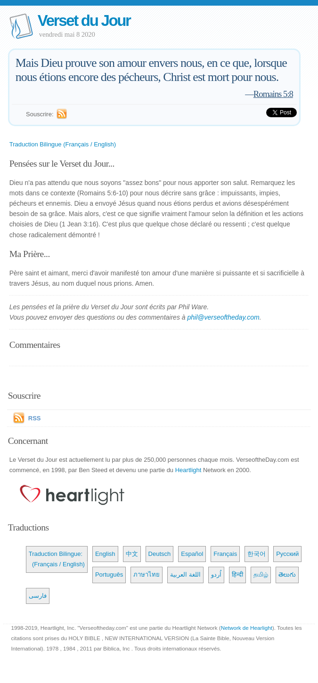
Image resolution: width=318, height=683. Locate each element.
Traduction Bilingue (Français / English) (62, 144)
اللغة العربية (185, 574)
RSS (34, 418)
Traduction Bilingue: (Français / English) (57, 559)
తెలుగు (287, 574)
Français (225, 553)
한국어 (256, 553)
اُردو (216, 574)
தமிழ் (260, 574)
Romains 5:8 (273, 94)
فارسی (38, 595)
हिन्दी (237, 574)
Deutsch (159, 553)
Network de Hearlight (246, 628)
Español (192, 553)
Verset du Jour (84, 20)
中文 (132, 553)
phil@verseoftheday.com (223, 317)
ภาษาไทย (146, 574)
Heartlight (188, 470)
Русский (287, 553)
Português (109, 574)
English (105, 553)
